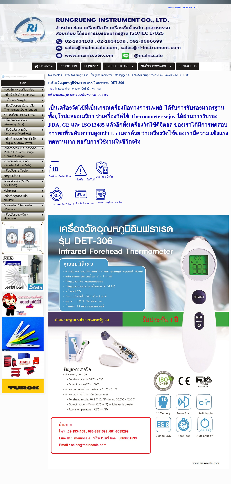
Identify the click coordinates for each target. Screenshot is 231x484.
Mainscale (54, 75)
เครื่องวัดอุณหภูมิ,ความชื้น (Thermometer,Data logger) (95, 75)
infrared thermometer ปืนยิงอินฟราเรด (78, 88)
